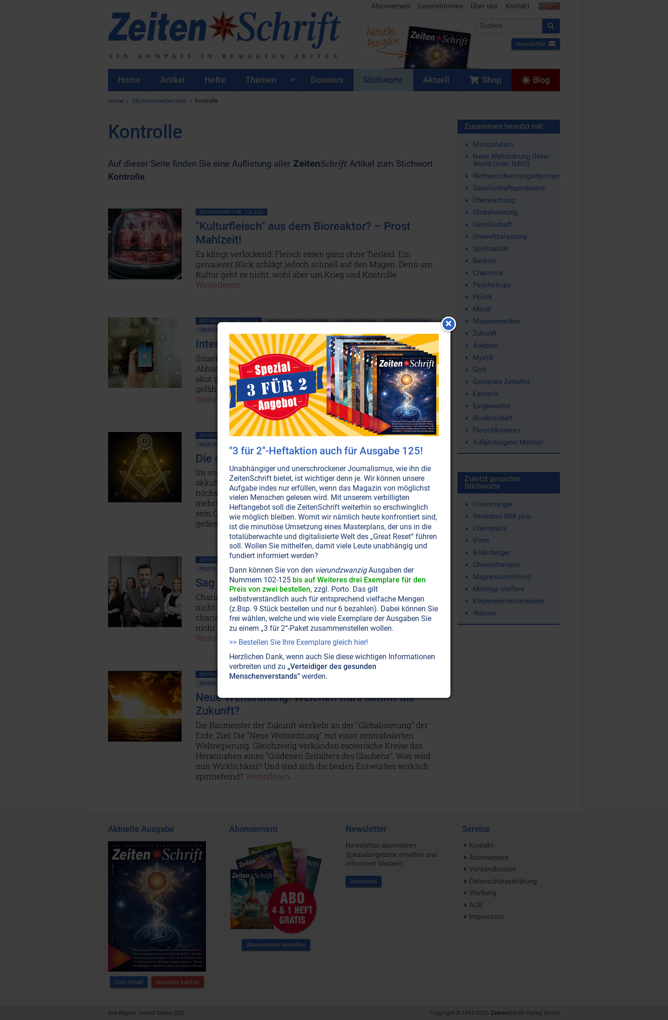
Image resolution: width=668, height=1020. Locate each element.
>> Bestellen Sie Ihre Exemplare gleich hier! (298, 642)
